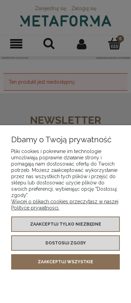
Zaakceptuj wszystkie (65, 261)
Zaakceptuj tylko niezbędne (65, 224)
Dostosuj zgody (65, 243)
